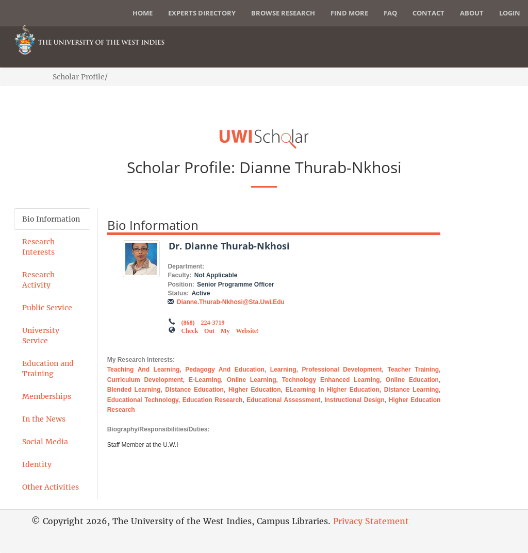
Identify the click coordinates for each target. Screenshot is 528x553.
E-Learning (205, 379)
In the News (43, 419)
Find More (349, 13)
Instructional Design (354, 400)
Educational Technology (142, 400)
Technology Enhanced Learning (331, 379)
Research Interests (38, 247)
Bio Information (51, 219)
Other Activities (50, 487)
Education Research (213, 400)
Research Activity (38, 280)
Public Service (47, 307)
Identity (37, 464)
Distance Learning (411, 389)
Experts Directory (202, 13)
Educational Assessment (283, 400)
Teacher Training (413, 369)
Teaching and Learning (143, 369)
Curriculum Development (145, 379)
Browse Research (283, 13)
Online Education (412, 379)
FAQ (390, 13)
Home (143, 13)
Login (509, 13)
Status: (178, 293)
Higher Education (254, 389)
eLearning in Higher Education (333, 389)
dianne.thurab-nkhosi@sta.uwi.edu (231, 302)
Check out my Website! (220, 329)
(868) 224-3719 (202, 321)
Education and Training (48, 368)
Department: (186, 266)
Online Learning (251, 379)
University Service (40, 335)
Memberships (46, 396)
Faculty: (179, 275)
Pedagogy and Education (225, 369)
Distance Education (194, 389)
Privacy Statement (371, 521)
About (472, 13)
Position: (181, 284)
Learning (283, 369)
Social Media (45, 441)
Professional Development (342, 369)
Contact (428, 13)
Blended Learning (134, 389)
